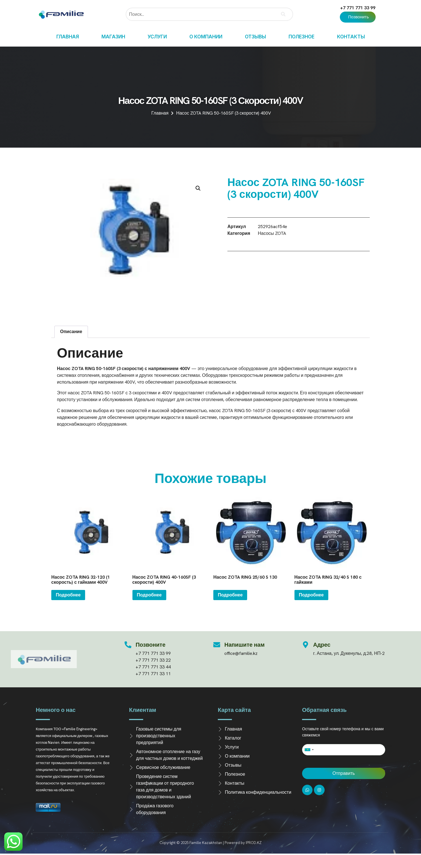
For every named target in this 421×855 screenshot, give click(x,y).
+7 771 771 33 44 (153, 667)
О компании (205, 37)
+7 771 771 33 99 (357, 8)
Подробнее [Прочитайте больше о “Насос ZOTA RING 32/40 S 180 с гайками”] (311, 595)
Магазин (113, 37)
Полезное (301, 37)
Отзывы (255, 37)
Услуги (157, 37)
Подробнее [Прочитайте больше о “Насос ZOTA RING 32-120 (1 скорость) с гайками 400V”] (68, 595)
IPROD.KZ (254, 842)
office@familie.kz (241, 653)
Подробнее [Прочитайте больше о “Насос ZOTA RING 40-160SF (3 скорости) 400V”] (149, 595)
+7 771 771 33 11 (153, 674)
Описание (71, 331)
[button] (357, 17)
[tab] (71, 332)
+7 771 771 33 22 (153, 660)
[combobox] (308, 749)
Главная (67, 37)
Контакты (351, 37)
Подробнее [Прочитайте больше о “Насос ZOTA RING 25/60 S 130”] (230, 595)
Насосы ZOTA (272, 233)
